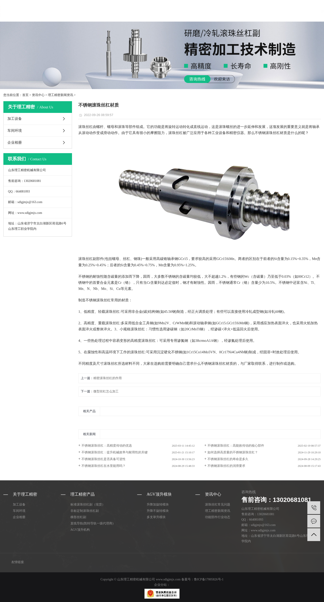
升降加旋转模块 (158, 504)
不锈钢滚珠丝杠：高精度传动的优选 (106, 445)
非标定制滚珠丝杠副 (84, 510)
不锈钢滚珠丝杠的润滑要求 (226, 466)
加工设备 (14, 119)
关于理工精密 (160, 12)
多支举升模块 (156, 517)
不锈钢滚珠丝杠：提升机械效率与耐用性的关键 (114, 452)
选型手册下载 (220, 12)
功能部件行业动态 (217, 517)
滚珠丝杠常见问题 (217, 504)
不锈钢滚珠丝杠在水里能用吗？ (103, 466)
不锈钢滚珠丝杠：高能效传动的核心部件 (235, 445)
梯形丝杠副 (78, 517)
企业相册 (14, 142)
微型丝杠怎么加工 (106, 391)
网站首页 (88, 12)
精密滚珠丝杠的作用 (107, 378)
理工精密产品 (109, 12)
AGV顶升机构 (80, 529)
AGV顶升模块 (135, 12)
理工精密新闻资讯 (60, 95)
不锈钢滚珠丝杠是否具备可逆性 (103, 459)
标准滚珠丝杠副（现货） (87, 504)
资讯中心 (181, 12)
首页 (25, 95)
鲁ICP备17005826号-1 (208, 579)
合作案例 (199, 12)
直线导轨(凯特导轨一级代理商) (91, 523)
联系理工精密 (245, 12)
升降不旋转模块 (158, 510)
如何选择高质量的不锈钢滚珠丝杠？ (232, 452)
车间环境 (14, 130)
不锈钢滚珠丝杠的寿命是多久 (227, 459)
